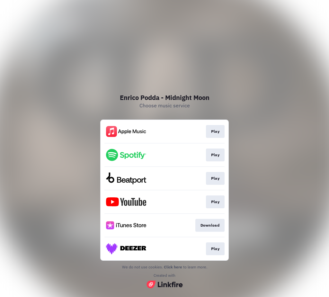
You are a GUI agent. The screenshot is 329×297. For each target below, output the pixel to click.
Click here (173, 267)
